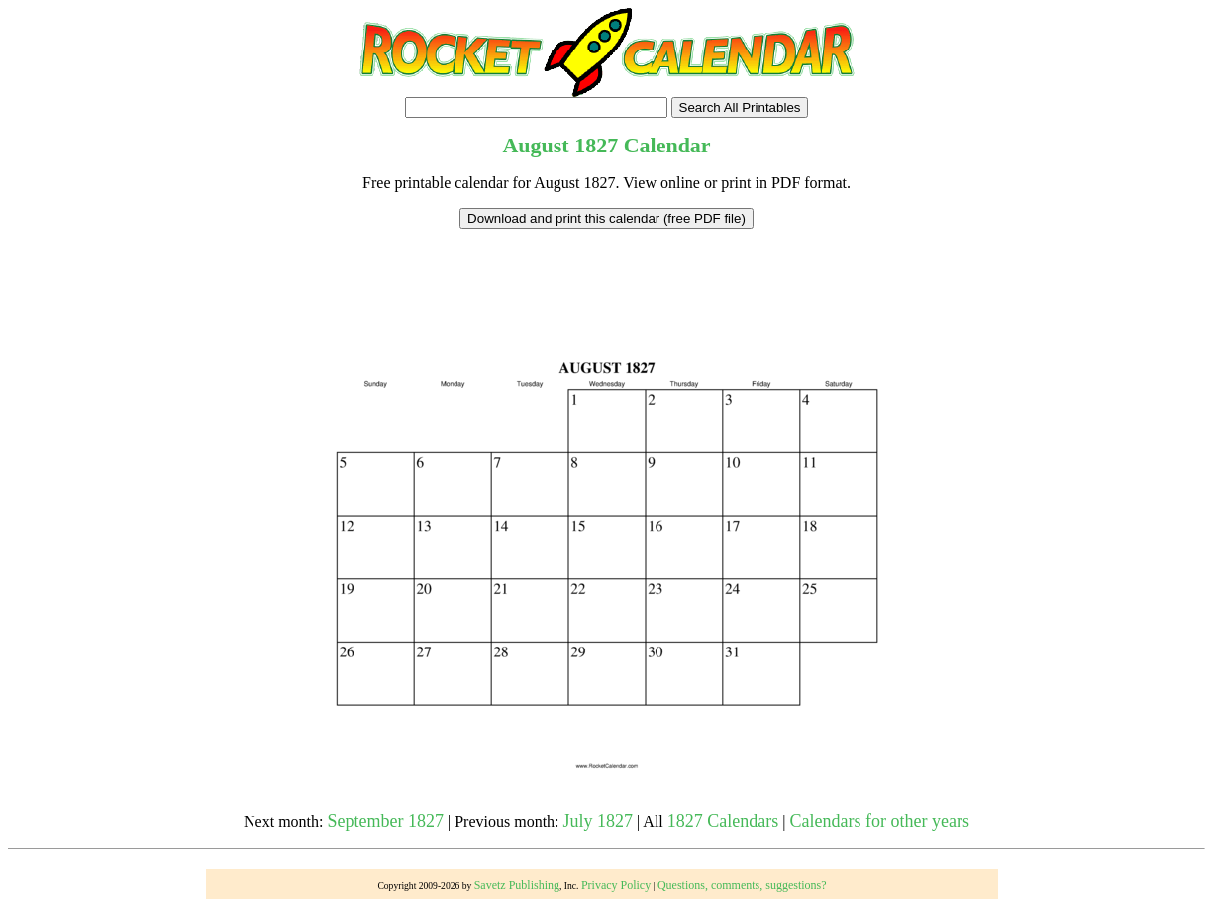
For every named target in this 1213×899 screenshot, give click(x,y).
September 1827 (386, 821)
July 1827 (598, 821)
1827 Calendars (722, 821)
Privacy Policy (616, 885)
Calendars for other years (879, 821)
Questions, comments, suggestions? (742, 885)
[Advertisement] (607, 273)
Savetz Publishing (516, 885)
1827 (596, 145)
